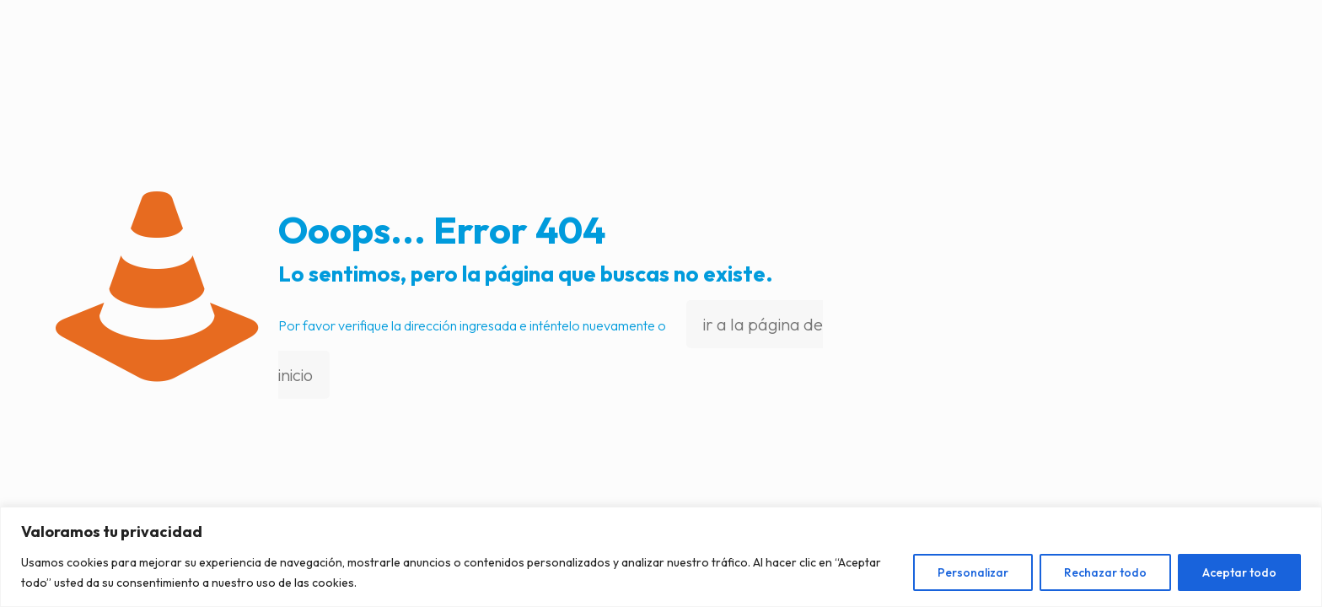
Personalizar (973, 572)
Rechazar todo (1105, 572)
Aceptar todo (1239, 572)
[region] (661, 557)
